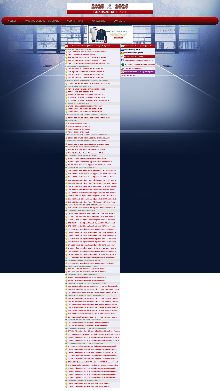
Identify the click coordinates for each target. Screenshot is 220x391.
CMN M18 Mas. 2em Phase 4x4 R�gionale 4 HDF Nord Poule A (90, 208)
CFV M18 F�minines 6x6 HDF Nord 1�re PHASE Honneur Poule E (91, 359)
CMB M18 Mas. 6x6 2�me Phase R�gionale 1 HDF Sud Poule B (90, 180)
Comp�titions (75, 21)
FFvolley (11, 21)
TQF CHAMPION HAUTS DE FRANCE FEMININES (85, 89)
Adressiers (98, 21)
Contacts (119, 21)
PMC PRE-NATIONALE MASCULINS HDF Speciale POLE (87, 63)
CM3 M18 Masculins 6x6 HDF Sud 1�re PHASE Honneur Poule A (91, 314)
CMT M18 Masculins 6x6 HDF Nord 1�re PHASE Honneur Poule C (91, 304)
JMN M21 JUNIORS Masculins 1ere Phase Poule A (85, 269)
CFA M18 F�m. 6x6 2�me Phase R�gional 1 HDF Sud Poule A (90, 220)
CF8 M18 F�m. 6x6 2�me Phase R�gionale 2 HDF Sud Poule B (90, 235)
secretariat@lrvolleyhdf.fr (132, 53)
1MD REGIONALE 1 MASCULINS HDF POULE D (84, 78)
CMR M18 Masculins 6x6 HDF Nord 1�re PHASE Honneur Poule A (91, 298)
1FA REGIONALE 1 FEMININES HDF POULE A (83, 106)
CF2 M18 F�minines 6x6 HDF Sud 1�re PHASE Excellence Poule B (92, 340)
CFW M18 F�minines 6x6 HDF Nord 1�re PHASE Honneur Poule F (91, 362)
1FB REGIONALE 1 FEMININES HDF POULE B (83, 109)
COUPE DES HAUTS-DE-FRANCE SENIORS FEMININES (87, 118)
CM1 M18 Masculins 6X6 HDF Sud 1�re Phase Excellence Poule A (91, 292)
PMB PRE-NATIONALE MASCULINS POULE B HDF (85, 60)
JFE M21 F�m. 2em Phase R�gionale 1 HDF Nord (85, 158)
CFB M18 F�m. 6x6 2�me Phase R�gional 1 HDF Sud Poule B (90, 223)
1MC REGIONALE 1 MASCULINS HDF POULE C (84, 75)
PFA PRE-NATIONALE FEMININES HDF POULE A (85, 95)
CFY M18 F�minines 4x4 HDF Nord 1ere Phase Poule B (87, 386)
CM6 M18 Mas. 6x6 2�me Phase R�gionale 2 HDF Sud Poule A (90, 189)
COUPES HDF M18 (128, 75)
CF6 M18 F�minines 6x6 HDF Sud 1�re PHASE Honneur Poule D (91, 378)
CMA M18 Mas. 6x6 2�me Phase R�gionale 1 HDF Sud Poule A (90, 177)
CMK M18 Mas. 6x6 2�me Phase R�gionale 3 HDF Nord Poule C (91, 202)
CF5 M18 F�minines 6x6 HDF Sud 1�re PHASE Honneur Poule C (91, 374)
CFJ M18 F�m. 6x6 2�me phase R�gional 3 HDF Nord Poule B (90, 248)
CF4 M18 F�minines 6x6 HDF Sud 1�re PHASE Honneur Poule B (91, 371)
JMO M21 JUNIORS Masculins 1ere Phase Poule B (85, 271)
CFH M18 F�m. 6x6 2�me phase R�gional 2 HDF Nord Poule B (90, 229)
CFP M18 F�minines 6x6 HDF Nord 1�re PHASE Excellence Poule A (92, 331)
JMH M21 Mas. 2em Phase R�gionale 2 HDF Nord (85, 153)
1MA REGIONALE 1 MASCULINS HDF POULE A (84, 68)
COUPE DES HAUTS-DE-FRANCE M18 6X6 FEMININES (87, 144)
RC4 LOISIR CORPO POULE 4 (77, 132)
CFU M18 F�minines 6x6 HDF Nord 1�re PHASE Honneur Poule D (91, 356)
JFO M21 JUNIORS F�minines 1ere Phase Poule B (85, 280)
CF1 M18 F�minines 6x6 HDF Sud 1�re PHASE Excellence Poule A (92, 337)
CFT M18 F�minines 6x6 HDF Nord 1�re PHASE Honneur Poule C (91, 352)
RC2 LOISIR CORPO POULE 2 (77, 126)
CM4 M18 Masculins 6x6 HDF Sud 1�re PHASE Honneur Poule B (91, 317)
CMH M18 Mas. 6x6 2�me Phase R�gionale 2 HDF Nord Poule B (91, 186)
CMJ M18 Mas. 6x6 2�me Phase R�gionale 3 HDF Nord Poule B (90, 199)
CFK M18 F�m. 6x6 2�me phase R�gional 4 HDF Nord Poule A (90, 251)
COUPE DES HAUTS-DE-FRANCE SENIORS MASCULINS (88, 83)
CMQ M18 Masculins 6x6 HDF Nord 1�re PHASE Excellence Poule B (92, 289)
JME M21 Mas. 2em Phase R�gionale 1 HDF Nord (85, 150)
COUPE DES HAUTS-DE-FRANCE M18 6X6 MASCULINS (87, 138)
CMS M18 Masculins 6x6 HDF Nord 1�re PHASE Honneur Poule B (91, 301)
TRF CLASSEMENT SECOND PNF (79, 92)
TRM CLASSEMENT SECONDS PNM (80, 54)
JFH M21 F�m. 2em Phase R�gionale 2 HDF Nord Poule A (88, 162)
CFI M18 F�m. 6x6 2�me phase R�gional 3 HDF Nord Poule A (90, 245)
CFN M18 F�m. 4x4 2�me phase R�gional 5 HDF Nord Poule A (90, 263)
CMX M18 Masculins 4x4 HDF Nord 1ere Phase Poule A (87, 322)
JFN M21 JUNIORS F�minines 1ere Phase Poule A (85, 277)
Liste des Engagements (131, 68)
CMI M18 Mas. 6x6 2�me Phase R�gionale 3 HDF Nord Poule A (90, 196)
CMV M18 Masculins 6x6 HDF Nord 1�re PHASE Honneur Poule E (91, 311)
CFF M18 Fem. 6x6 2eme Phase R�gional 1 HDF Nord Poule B (90, 217)
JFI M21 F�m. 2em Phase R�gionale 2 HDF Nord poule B (88, 165)
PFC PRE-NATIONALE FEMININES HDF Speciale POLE (87, 100)
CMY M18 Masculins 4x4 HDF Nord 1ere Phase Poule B (87, 325)
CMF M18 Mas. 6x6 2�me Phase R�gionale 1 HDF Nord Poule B (90, 174)
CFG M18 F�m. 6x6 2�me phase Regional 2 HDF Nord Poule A (90, 226)
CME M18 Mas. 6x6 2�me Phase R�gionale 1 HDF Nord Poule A (90, 170)
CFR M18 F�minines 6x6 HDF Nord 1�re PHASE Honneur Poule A (91, 346)
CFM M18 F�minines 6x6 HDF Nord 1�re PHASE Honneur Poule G (91, 365)
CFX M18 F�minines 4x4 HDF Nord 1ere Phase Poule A (87, 383)
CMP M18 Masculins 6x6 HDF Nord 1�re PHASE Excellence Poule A (92, 286)
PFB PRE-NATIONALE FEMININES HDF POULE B (85, 98)
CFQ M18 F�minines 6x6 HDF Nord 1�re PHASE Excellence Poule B (92, 334)
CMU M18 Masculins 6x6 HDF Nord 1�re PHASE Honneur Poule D (91, 307)
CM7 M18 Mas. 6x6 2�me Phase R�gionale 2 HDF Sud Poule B (90, 193)
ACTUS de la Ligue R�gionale (42, 21)
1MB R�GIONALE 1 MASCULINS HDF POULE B (84, 72)
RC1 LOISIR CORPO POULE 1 (77, 123)
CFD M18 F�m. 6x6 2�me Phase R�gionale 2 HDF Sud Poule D (90, 242)
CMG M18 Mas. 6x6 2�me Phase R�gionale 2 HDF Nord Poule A (91, 183)
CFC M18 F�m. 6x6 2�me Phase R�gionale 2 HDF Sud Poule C (90, 239)
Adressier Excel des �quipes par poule (138, 64)
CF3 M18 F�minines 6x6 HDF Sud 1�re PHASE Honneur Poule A (91, 368)
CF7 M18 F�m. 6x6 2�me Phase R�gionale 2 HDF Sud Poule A (90, 232)
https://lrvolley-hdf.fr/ (130, 49)
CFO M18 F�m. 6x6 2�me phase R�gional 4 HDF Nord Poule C (90, 257)
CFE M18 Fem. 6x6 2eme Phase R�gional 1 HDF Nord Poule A (90, 213)
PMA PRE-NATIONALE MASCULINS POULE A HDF (85, 57)
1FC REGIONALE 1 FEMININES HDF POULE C (83, 112)
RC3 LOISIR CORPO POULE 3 (77, 129)
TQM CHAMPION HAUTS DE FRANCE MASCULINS (85, 52)
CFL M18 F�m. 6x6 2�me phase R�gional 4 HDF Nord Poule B (90, 254)
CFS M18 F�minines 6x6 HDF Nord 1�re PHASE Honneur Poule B (91, 349)
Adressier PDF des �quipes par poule (137, 60)
